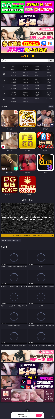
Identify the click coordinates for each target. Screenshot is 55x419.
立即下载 (39, 415)
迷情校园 (13, 95)
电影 (4, 80)
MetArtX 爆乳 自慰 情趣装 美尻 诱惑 (11, 240)
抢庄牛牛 (49, 69)
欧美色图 (37, 85)
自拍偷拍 (25, 73)
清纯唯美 (25, 88)
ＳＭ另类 (49, 75)
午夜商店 (25, 98)
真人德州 (25, 66)
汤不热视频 (49, 98)
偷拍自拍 (25, 79)
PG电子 (13, 66)
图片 (4, 87)
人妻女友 (37, 92)
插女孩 (13, 98)
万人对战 (37, 66)
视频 (4, 74)
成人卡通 (37, 79)
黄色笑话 (37, 95)
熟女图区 (37, 88)
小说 (4, 93)
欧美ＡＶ (37, 73)
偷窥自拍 (13, 85)
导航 (4, 100)
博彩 (4, 67)
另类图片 (49, 88)
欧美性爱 (49, 79)
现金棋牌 (37, 69)
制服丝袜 (13, 82)
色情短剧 (25, 101)
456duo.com (27, 56)
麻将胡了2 (13, 69)
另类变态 (49, 82)
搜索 (51, 60)
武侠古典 (49, 92)
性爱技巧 (49, 95)
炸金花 (25, 69)
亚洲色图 (25, 85)
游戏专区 (49, 66)
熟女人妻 (13, 75)
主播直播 (37, 75)
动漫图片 (49, 85)
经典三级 (25, 82)
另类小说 (25, 95)
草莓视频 (37, 98)
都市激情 (13, 92)
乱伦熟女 (37, 82)
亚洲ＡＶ (13, 73)
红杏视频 (13, 101)
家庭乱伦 (25, 92)
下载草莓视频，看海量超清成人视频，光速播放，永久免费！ (32, 236)
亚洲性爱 (13, 79)
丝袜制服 (25, 75)
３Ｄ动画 (49, 73)
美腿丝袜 (13, 88)
